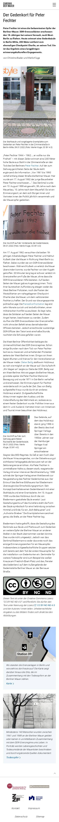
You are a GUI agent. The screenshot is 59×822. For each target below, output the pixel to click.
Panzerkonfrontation (33, 304)
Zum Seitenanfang (55, 773)
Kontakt (15, 808)
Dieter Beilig (27, 362)
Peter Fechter (32, 165)
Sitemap (40, 816)
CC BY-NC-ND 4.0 (46, 605)
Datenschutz (21, 816)
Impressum (34, 808)
